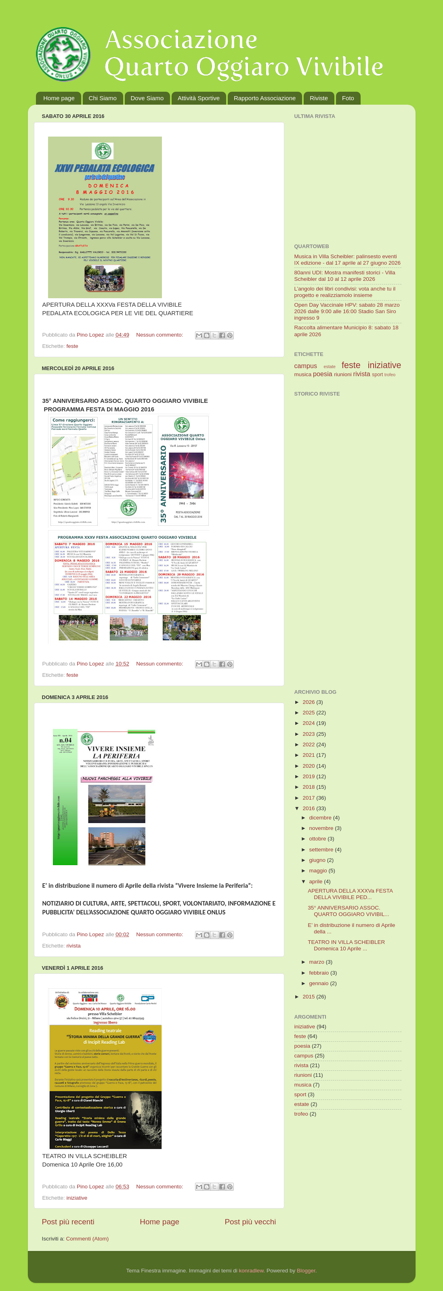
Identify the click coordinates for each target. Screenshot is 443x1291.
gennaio (319, 983)
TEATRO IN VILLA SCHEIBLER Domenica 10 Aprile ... (346, 945)
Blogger (306, 1271)
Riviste (319, 98)
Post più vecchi (250, 1221)
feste (72, 346)
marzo (317, 962)
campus (305, 365)
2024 (309, 723)
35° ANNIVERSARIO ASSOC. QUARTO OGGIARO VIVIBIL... (348, 911)
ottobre (318, 839)
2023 (309, 734)
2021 (309, 755)
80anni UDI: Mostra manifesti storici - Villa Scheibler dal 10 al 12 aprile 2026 (344, 276)
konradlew (251, 1271)
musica (303, 374)
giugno (318, 860)
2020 (309, 766)
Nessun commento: (160, 335)
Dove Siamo (147, 98)
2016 (309, 808)
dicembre (321, 818)
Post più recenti (68, 1221)
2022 (309, 744)
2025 (309, 713)
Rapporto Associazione (265, 98)
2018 (309, 787)
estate (330, 366)
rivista (74, 946)
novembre (322, 828)
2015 (309, 997)
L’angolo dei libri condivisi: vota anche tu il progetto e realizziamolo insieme (345, 292)
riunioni (343, 374)
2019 (309, 776)
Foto (348, 98)
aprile (316, 881)
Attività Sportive (199, 98)
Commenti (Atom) (87, 1239)
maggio (319, 871)
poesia (322, 373)
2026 (309, 702)
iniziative (77, 1198)
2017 (309, 798)
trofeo (390, 374)
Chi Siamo (103, 98)
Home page (59, 98)
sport (377, 374)
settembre (322, 850)
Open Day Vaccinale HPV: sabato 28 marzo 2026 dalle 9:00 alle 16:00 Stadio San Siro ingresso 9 (347, 311)
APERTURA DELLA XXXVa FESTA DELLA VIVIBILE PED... (350, 894)
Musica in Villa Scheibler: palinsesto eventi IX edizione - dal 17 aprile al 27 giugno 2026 (347, 259)
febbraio (320, 973)
